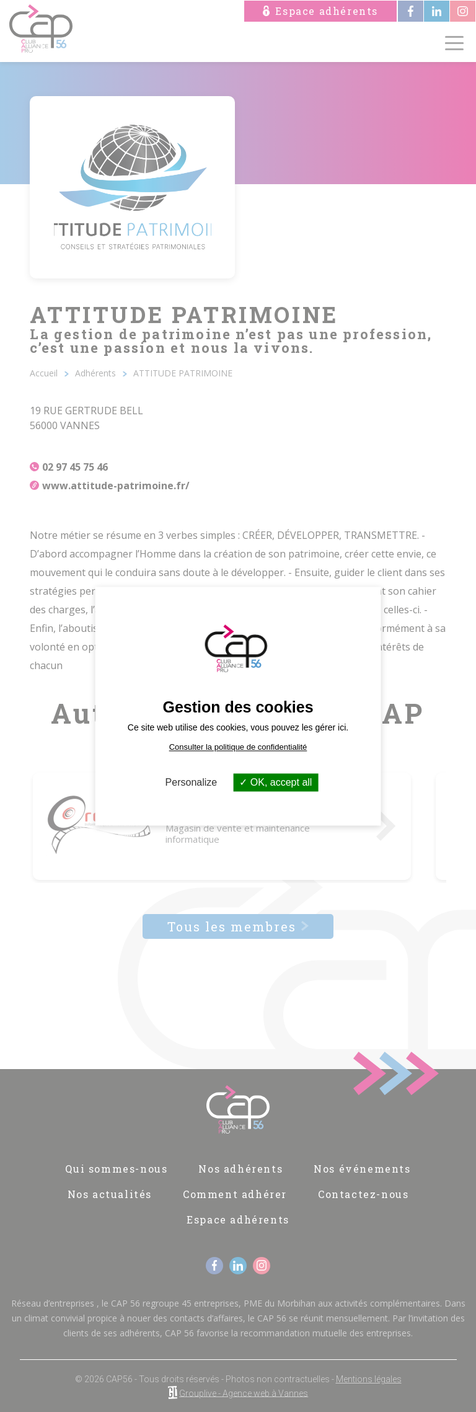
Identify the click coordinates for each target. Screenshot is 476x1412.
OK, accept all (275, 782)
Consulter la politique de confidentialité (238, 747)
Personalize (191, 782)
